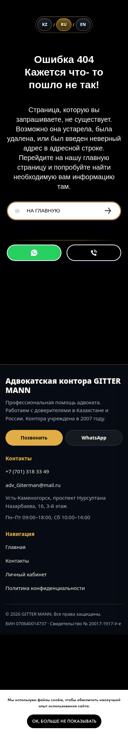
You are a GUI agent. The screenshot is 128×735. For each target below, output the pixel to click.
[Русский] (63, 24)
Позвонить (34, 437)
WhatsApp (94, 437)
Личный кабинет (26, 574)
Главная (15, 546)
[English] (83, 24)
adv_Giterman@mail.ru (33, 485)
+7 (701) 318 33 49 (27, 471)
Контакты (17, 560)
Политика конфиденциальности (45, 588)
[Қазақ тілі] (45, 24)
